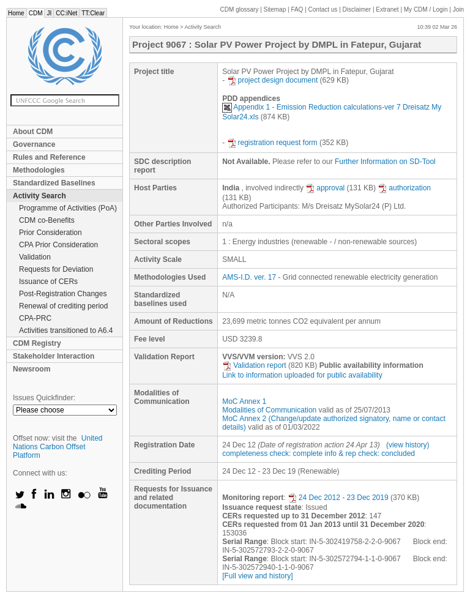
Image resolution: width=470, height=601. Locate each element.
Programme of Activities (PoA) (68, 208)
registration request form (272, 142)
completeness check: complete (272, 453)
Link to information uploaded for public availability (302, 375)
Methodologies (39, 170)
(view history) (408, 445)
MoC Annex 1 (244, 401)
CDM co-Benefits (47, 220)
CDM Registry (37, 343)
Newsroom (31, 369)
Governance (34, 144)
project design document (272, 80)
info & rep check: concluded (370, 453)
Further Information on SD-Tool (385, 161)
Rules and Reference (49, 157)
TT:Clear (93, 13)
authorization (404, 188)
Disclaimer (357, 9)
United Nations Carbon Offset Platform (58, 447)
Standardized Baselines (54, 183)
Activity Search (39, 196)
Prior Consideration (50, 232)
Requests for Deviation (56, 269)
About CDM (33, 131)
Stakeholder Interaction (53, 356)
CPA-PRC (35, 318)
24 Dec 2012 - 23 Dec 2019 (338, 497)
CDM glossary (239, 9)
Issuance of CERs (48, 281)
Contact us (323, 9)
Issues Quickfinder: (44, 398)
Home (16, 13)
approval (325, 188)
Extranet (387, 9)
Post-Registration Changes (62, 293)
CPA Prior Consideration (58, 245)
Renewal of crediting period (63, 306)
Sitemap (275, 9)
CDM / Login (426, 9)
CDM (36, 13)
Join (458, 9)
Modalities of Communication (269, 410)
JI (49, 13)
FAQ (297, 9)
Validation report (254, 365)
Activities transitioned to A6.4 (66, 330)
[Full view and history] (257, 576)
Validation (35, 257)
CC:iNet (66, 13)
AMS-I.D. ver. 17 (249, 277)
